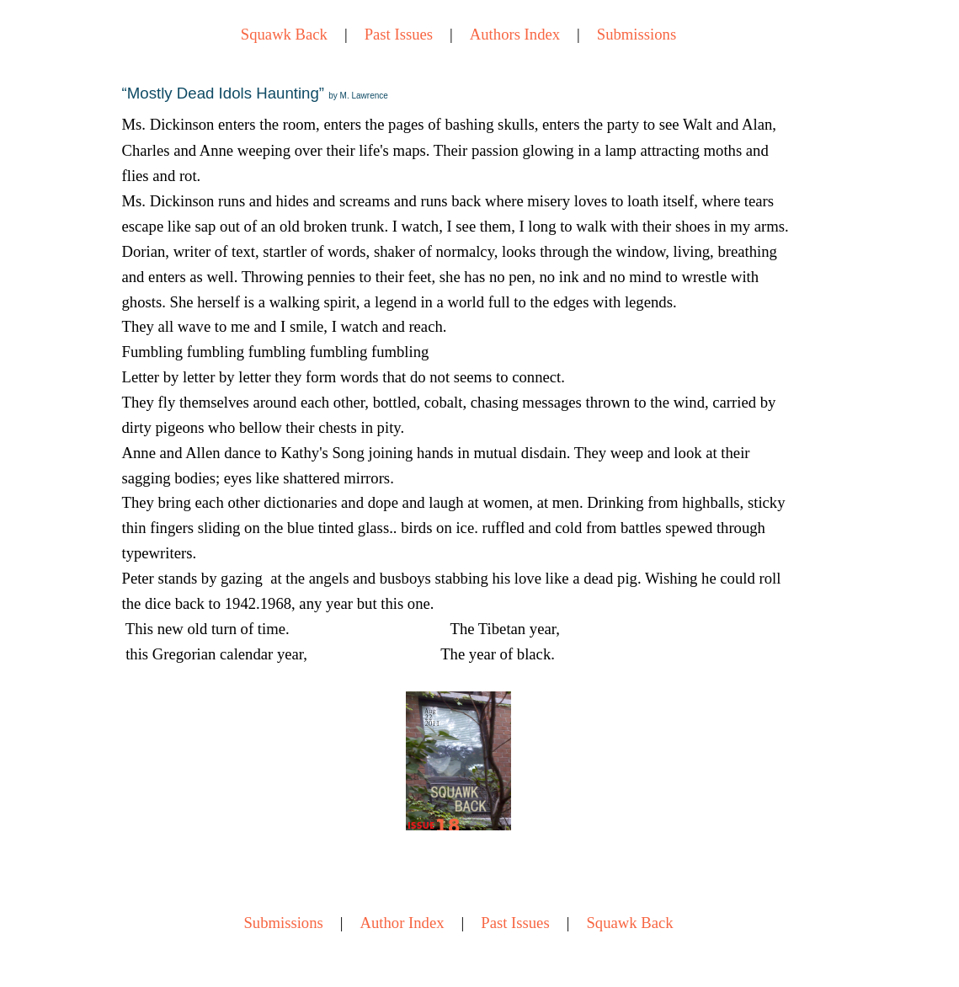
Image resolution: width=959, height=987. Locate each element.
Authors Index (515, 34)
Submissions (636, 34)
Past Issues (399, 34)
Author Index (402, 922)
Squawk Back (284, 34)
